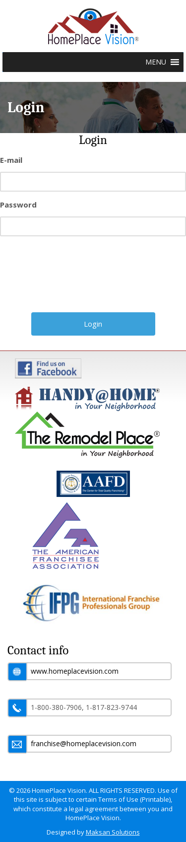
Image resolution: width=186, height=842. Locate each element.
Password (18, 205)
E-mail (11, 160)
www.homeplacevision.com (75, 671)
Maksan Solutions (113, 832)
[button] (155, 62)
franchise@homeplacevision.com (83, 743)
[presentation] (94, 278)
